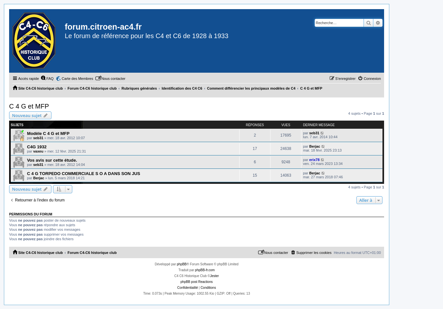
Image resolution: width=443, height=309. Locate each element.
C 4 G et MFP (29, 106)
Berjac (314, 146)
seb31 (38, 138)
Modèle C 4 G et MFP (48, 133)
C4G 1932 (37, 146)
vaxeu (38, 151)
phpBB (182, 264)
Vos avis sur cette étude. (52, 160)
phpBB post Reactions (197, 282)
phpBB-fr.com (205, 270)
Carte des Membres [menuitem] (77, 79)
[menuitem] (47, 78)
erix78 (314, 160)
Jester (214, 276)
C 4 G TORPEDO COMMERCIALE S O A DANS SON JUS (83, 173)
